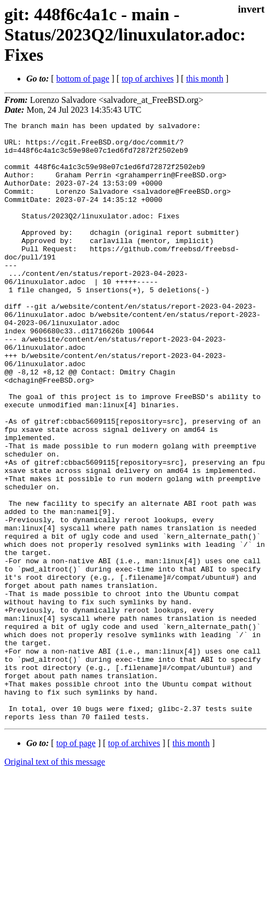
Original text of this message (54, 881)
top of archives (148, 78)
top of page (76, 863)
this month (204, 78)
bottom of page (82, 78)
